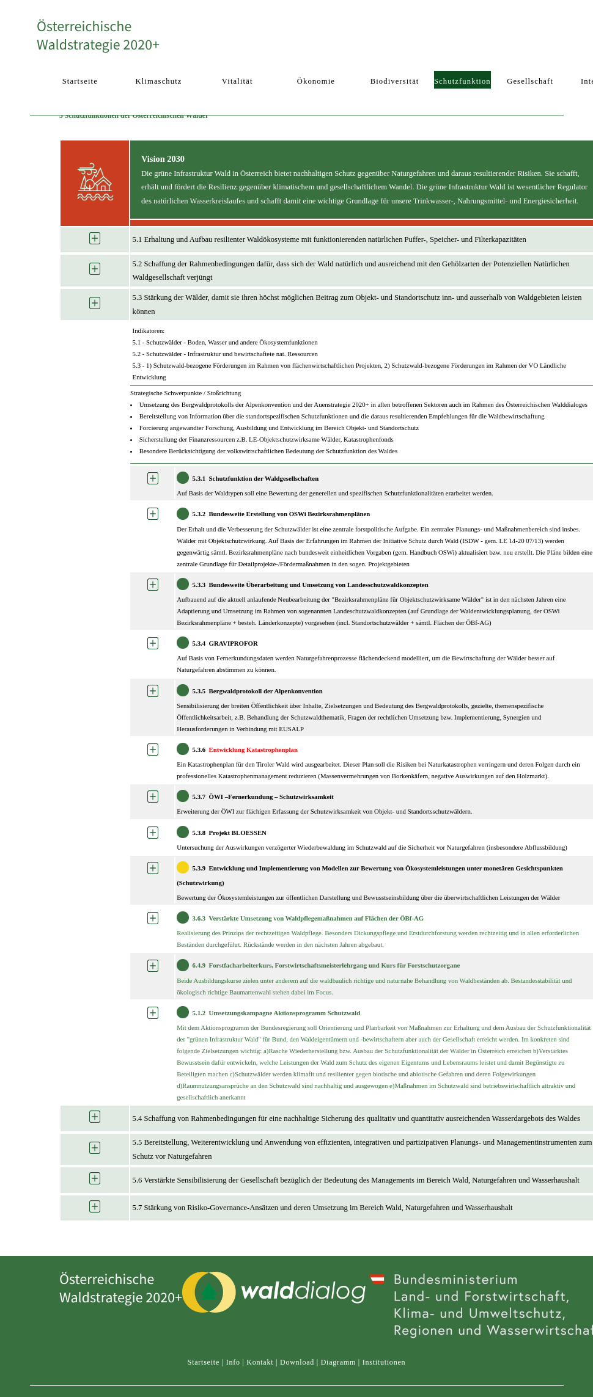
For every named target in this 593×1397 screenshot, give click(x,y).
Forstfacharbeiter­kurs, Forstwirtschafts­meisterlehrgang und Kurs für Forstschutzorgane (334, 965)
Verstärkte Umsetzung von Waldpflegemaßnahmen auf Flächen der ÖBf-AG (316, 918)
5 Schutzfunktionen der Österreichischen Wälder (133, 116)
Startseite (203, 1362)
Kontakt (259, 1362)
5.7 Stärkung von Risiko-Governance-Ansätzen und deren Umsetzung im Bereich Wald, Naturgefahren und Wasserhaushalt (323, 1207)
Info (233, 1362)
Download (297, 1362)
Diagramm (338, 1362)
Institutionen (384, 1362)
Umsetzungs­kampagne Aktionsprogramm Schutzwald (285, 1012)
